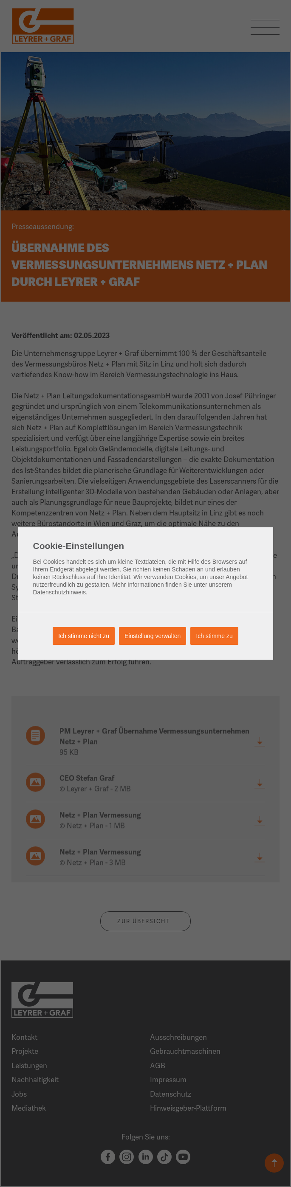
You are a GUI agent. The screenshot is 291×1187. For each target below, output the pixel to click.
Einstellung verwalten (152, 636)
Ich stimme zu (214, 636)
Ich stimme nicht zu (83, 636)
